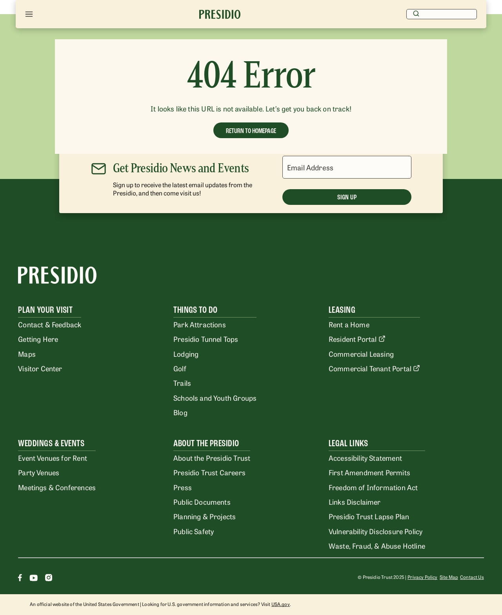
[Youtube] (33, 578)
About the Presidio (206, 443)
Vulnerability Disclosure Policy (375, 531)
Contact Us (472, 577)
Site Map (449, 577)
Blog (180, 412)
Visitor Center (40, 368)
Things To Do (195, 310)
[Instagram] (48, 578)
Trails (182, 382)
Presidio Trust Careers (209, 472)
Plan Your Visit (45, 310)
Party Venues (38, 472)
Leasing (342, 310)
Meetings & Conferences (57, 487)
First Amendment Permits (369, 472)
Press (182, 487)
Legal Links (348, 443)
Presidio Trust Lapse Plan (369, 516)
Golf (179, 368)
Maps (27, 353)
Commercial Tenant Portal (374, 368)
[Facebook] (20, 578)
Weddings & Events (51, 443)
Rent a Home (349, 324)
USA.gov (280, 604)
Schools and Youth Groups (214, 397)
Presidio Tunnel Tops (205, 338)
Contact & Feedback (49, 324)
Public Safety (193, 531)
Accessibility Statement (365, 457)
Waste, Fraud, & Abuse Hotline (377, 545)
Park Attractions (199, 324)
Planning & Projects (204, 516)
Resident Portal (357, 338)
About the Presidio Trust (211, 457)
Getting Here (38, 338)
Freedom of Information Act (373, 487)
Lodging (185, 353)
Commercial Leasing (361, 353)
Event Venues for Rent (52, 457)
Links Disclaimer (355, 501)
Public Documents (202, 501)
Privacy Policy (422, 577)
